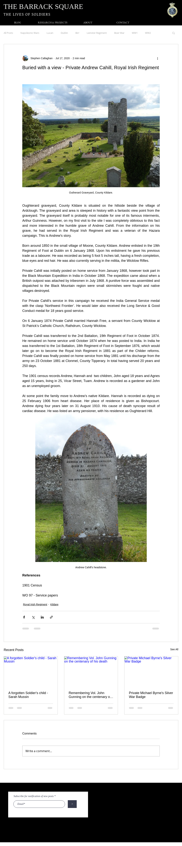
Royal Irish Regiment (35, 604)
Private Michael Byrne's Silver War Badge (151, 695)
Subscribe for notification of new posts (34, 796)
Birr (77, 33)
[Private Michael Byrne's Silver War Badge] (151, 671)
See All (174, 649)
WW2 (148, 33)
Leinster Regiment (97, 33)
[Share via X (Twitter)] (33, 617)
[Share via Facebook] (24, 617)
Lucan (50, 33)
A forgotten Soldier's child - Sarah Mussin (28, 695)
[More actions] (157, 58)
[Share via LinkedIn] (42, 617)
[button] (173, 32)
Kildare (54, 604)
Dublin (64, 33)
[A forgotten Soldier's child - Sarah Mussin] (31, 671)
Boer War (119, 33)
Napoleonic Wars (29, 33)
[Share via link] (51, 617)
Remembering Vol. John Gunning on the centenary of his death (90, 695)
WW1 (135, 33)
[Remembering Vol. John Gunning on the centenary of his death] (91, 671)
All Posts (8, 33)
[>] (72, 804)
